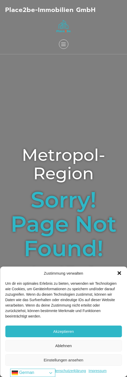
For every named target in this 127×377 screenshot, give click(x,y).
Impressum (98, 371)
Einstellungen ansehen (63, 360)
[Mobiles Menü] (63, 44)
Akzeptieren (63, 331)
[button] (119, 273)
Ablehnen (63, 345)
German (23, 373)
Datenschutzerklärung (68, 371)
